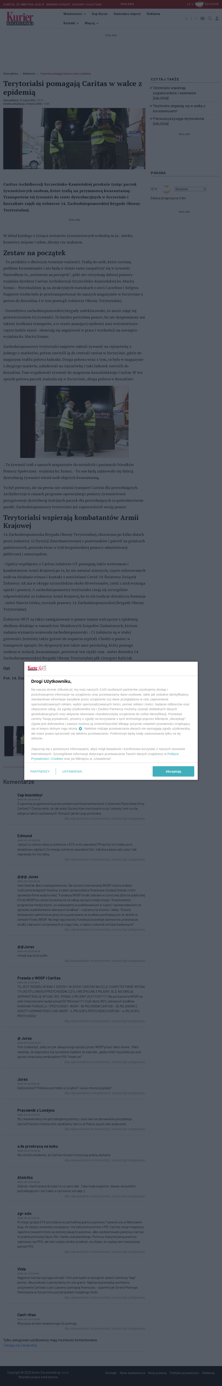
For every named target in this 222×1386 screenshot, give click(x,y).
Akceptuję (173, 771)
